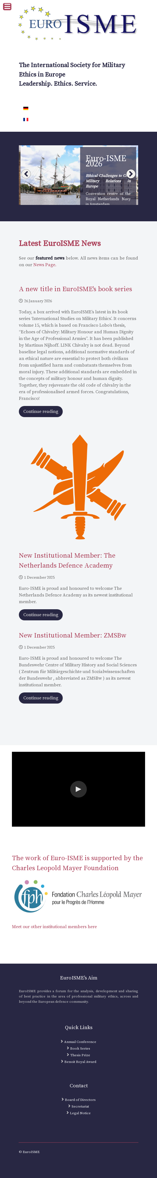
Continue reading (40, 411)
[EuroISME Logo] (78, 24)
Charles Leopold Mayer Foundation (65, 868)
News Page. (44, 265)
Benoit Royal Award (80, 1062)
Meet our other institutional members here (54, 927)
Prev (26, 173)
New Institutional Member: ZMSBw (72, 635)
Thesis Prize (80, 1055)
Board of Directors (80, 1100)
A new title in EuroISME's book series (75, 289)
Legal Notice (80, 1113)
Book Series (80, 1048)
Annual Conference (80, 1042)
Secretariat (80, 1106)
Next (130, 173)
